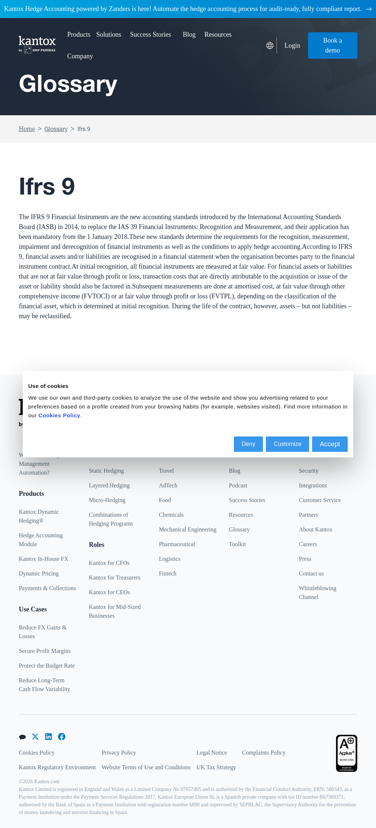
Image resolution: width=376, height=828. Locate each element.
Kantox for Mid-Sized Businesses (115, 611)
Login (292, 45)
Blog (189, 34)
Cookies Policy (36, 752)
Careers (308, 544)
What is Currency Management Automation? (39, 464)
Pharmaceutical (177, 544)
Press (305, 559)
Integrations (313, 485)
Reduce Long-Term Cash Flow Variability (44, 684)
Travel (166, 471)
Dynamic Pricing (39, 573)
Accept (330, 444)
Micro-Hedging (107, 500)
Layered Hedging (109, 485)
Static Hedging (106, 471)
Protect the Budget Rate (47, 665)
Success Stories (150, 34)
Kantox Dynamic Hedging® (39, 516)
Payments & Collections (47, 588)
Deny (248, 444)
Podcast (238, 485)
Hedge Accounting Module (41, 539)
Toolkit (237, 544)
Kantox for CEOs (109, 592)
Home (27, 128)
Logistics (170, 559)
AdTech (168, 485)
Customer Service (320, 500)
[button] (78, 35)
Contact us (311, 573)
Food (165, 500)
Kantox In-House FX (43, 559)
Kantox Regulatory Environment (57, 767)
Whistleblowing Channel (317, 592)
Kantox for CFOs (109, 563)
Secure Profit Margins (44, 651)
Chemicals (171, 515)
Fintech (168, 573)
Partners (308, 515)
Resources (241, 515)
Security (308, 471)
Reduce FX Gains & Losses (42, 631)
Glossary (56, 128)
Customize (287, 444)
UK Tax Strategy (216, 767)
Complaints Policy (264, 752)
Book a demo (332, 45)
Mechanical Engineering (188, 529)
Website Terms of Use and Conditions (146, 767)
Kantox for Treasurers (114, 577)
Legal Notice (211, 752)
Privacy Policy (119, 752)
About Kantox (315, 529)
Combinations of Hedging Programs (111, 519)
